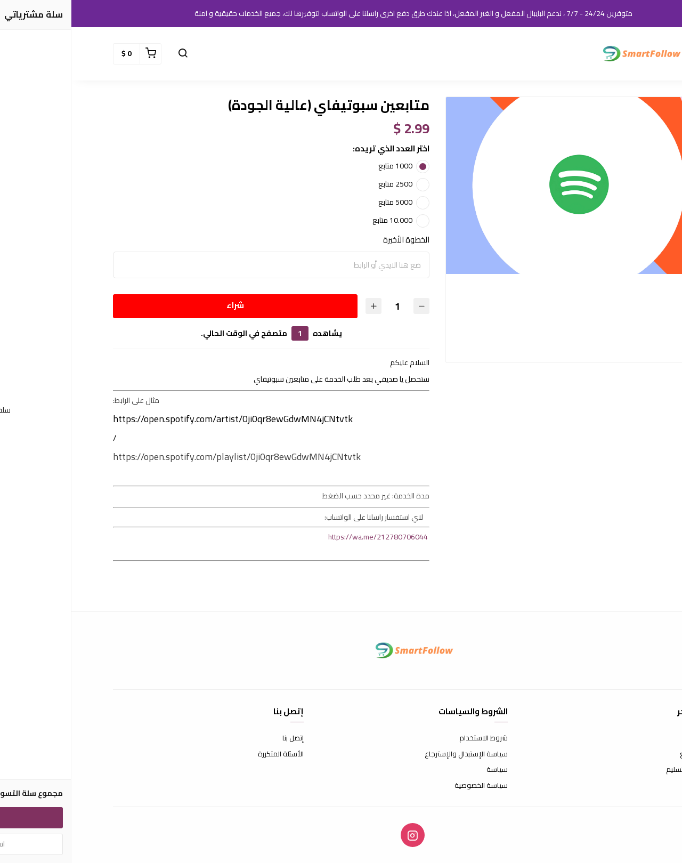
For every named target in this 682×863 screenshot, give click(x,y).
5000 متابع (324, 202)
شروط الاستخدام (412, 738)
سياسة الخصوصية (409, 785)
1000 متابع (324, 166)
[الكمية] (326, 306)
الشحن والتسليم (617, 769)
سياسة (425, 769)
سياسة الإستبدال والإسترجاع (394, 754)
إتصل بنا (221, 738)
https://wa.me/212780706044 (306, 537)
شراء (164, 305)
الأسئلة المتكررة (209, 754)
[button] (629, 53)
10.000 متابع (321, 220)
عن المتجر (626, 738)
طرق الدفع (624, 754)
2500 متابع (324, 184)
